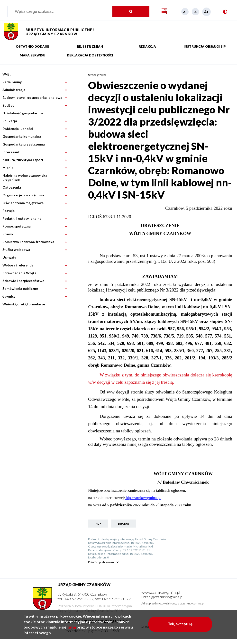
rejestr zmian (101, 562)
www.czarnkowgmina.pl (160, 592)
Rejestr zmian (90, 46)
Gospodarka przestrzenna (23, 144)
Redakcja (147, 46)
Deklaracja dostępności (90, 55)
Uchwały (9, 257)
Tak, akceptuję (180, 627)
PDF (98, 523)
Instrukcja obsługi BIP (205, 46)
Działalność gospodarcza (22, 113)
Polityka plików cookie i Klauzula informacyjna (94, 605)
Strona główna (97, 75)
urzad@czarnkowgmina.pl (162, 596)
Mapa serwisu (32, 55)
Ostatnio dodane (32, 46)
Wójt (6, 74)
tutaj (71, 629)
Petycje (8, 211)
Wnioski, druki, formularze (23, 304)
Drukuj (123, 523)
